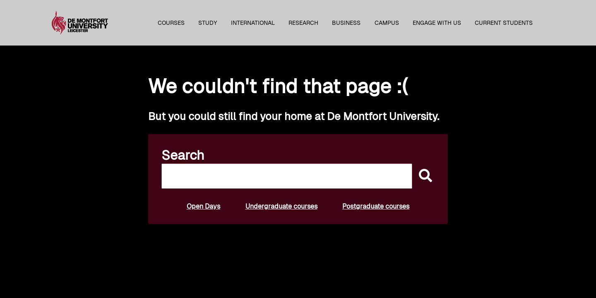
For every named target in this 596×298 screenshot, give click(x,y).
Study (207, 22)
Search (182, 155)
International (253, 22)
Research (303, 22)
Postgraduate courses (375, 206)
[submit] (423, 176)
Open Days (203, 206)
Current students (504, 22)
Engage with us (437, 22)
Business (346, 22)
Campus (387, 22)
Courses (171, 22)
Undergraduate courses (281, 206)
